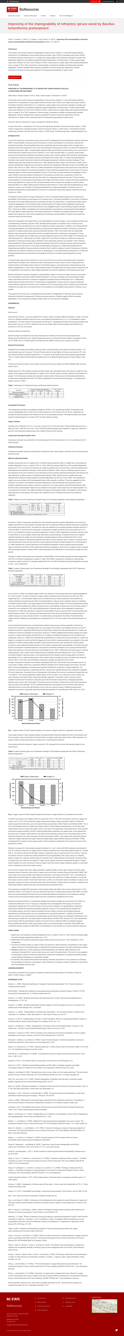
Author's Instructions (43, 1306)
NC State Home (14, 1)
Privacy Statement (70, 1298)
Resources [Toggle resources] (94, 1)
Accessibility (68, 1306)
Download (14, 77)
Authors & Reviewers (30, 16)
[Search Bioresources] (108, 1)
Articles (43, 16)
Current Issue (41, 1298)
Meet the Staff (41, 1302)
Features (53, 16)
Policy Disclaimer (42, 1310)
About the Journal (14, 16)
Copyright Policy (70, 1302)
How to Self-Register (66, 16)
